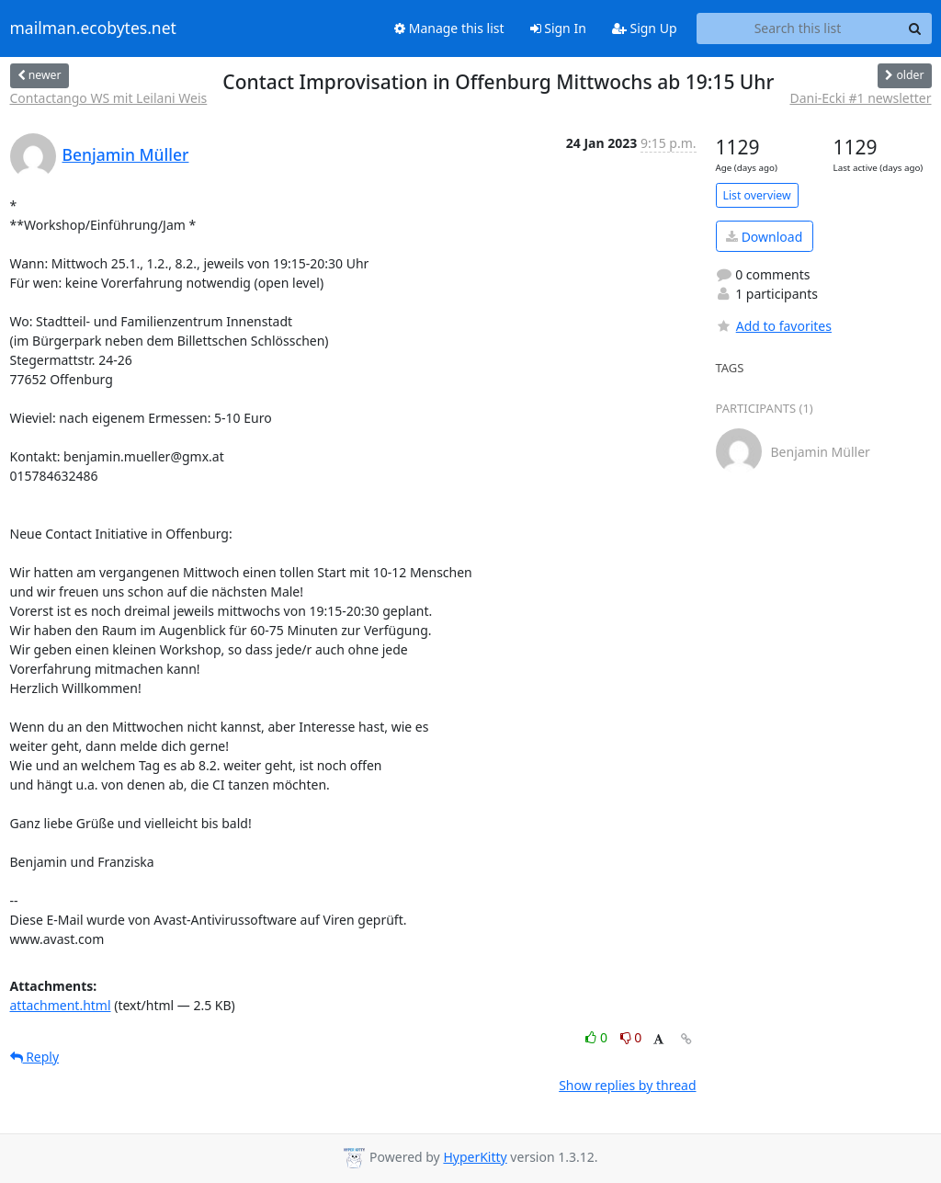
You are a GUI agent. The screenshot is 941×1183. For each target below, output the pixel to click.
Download (764, 236)
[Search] (915, 28)
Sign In (558, 28)
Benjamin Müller (125, 154)
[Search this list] (798, 28)
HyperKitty (474, 1157)
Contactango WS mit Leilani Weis (109, 98)
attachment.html (60, 1005)
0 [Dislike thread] (631, 1037)
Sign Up (644, 28)
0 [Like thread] (597, 1037)
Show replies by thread (627, 1085)
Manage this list (449, 28)
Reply (35, 1056)
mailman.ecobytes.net (93, 28)
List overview (757, 195)
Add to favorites (774, 326)
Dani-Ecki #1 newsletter (860, 98)
